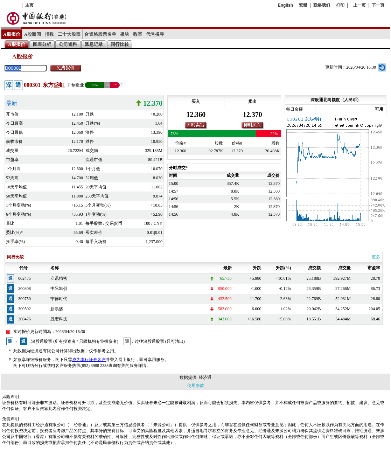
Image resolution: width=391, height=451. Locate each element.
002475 (24, 278)
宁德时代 (58, 298)
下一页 (378, 5)
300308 (24, 288)
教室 (137, 34)
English (285, 5)
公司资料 (68, 44)
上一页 (359, 5)
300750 (24, 298)
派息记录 (94, 44)
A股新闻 (32, 34)
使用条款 (195, 385)
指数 (49, 34)
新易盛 (56, 308)
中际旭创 (58, 288)
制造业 (77, 85)
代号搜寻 (155, 34)
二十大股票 (69, 34)
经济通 (205, 377)
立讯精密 (58, 278)
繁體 (303, 5)
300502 (24, 308)
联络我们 (321, 5)
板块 (124, 34)
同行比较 (120, 44)
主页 (29, 5)
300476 (24, 319)
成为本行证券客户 (89, 359)
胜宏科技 (58, 319)
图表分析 (42, 44)
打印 (340, 5)
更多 (376, 257)
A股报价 (11, 34)
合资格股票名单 (100, 34)
